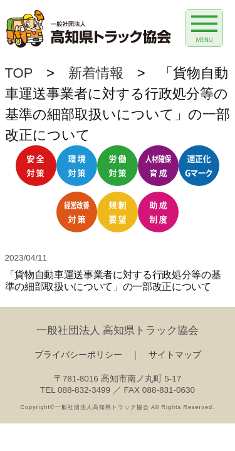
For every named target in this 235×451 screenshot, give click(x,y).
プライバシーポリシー (78, 355)
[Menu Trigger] (204, 28)
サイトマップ (175, 355)
